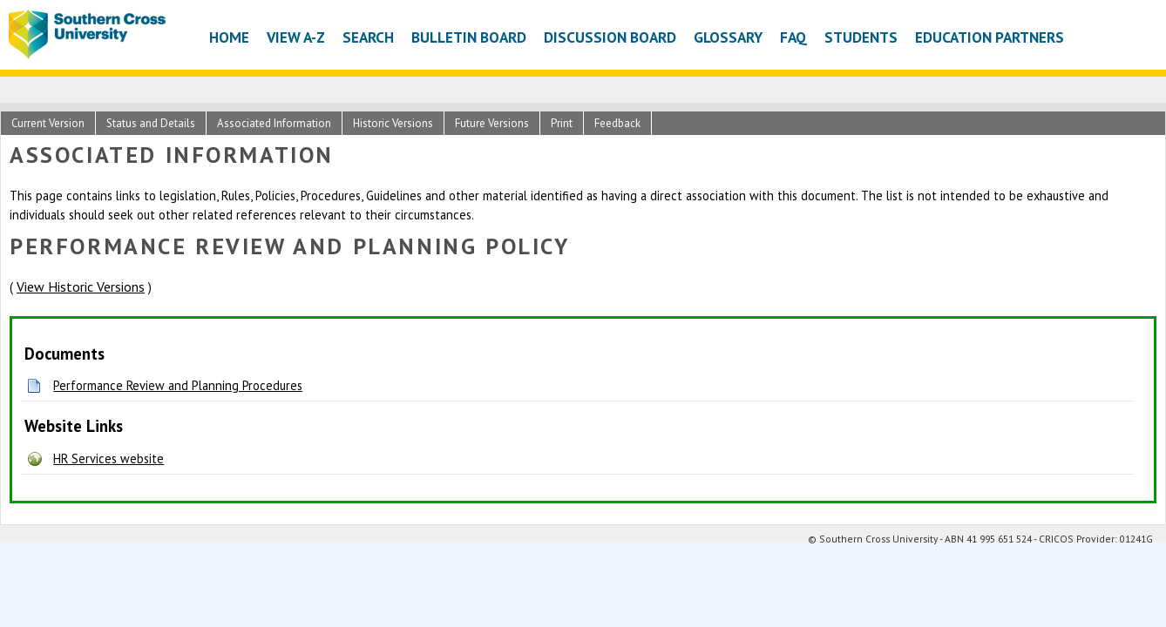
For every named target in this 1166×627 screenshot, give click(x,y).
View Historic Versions (81, 286)
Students (861, 37)
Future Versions (492, 123)
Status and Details (150, 123)
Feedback (617, 123)
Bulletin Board (468, 37)
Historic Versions (393, 123)
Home (229, 37)
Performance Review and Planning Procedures (177, 385)
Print (562, 123)
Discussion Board (610, 37)
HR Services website (108, 458)
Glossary (728, 37)
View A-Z (296, 37)
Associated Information (274, 123)
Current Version (48, 123)
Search (368, 37)
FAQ (793, 37)
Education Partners (989, 37)
